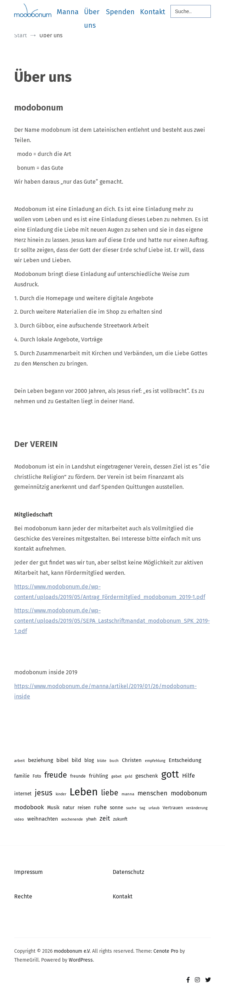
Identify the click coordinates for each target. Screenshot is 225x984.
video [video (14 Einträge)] (19, 819)
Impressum (28, 872)
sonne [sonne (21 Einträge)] (116, 808)
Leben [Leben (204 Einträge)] (83, 792)
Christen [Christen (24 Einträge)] (132, 760)
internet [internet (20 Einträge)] (23, 794)
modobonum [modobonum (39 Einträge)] (189, 793)
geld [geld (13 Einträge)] (128, 776)
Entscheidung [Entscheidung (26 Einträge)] (185, 760)
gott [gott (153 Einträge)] (170, 774)
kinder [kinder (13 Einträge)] (61, 794)
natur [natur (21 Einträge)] (68, 808)
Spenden (120, 11)
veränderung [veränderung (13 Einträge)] (197, 808)
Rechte (23, 896)
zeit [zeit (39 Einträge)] (105, 818)
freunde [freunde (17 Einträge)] (78, 776)
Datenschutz (128, 872)
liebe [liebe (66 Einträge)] (109, 793)
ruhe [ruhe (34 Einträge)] (100, 807)
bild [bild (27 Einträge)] (76, 760)
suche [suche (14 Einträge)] (131, 808)
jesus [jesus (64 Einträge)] (43, 793)
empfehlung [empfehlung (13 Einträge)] (155, 760)
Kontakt (152, 11)
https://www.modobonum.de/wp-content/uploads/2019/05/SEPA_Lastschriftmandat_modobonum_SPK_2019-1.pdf (112, 620)
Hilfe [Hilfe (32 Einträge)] (188, 775)
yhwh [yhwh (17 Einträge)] (91, 819)
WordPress (81, 960)
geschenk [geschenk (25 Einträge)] (146, 776)
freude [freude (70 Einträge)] (55, 775)
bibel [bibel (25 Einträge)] (62, 760)
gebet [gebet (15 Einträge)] (116, 776)
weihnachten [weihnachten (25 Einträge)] (42, 819)
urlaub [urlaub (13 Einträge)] (153, 808)
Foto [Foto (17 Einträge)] (37, 776)
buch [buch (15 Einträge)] (114, 760)
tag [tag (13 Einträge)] (142, 808)
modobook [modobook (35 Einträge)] (29, 807)
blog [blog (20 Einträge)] (89, 760)
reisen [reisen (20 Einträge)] (84, 808)
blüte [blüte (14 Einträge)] (101, 760)
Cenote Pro (165, 951)
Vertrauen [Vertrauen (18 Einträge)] (173, 807)
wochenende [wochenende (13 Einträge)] (72, 819)
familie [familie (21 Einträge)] (21, 776)
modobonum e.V (72, 951)
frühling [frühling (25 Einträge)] (98, 776)
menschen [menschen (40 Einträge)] (152, 793)
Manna (68, 11)
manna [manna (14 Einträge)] (128, 794)
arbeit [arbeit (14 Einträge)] (19, 760)
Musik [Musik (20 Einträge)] (53, 808)
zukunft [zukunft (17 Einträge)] (120, 819)
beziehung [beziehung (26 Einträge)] (40, 760)
